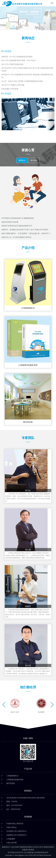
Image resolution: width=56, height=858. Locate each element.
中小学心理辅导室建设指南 (12, 64)
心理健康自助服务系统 (14, 779)
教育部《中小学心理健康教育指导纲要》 (18, 57)
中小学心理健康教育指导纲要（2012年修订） (20, 60)
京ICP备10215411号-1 (16, 852)
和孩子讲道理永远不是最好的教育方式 (17, 226)
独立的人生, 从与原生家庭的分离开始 (16, 237)
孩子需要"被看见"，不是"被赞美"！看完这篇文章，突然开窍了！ (27, 233)
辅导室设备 (10, 783)
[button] (6, 114)
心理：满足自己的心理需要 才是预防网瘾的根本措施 (22, 81)
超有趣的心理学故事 (10, 89)
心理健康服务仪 (12, 776)
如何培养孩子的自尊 (10, 222)
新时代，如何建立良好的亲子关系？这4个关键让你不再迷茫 (25, 230)
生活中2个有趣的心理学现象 (13, 85)
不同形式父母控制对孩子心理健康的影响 (18, 218)
